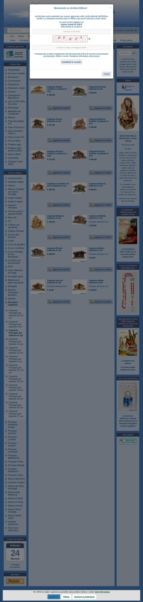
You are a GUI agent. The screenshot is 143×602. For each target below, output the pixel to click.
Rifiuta (66, 597)
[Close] (110, 7)
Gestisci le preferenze (84, 597)
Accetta (54, 597)
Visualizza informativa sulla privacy (84, 56)
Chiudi (106, 74)
